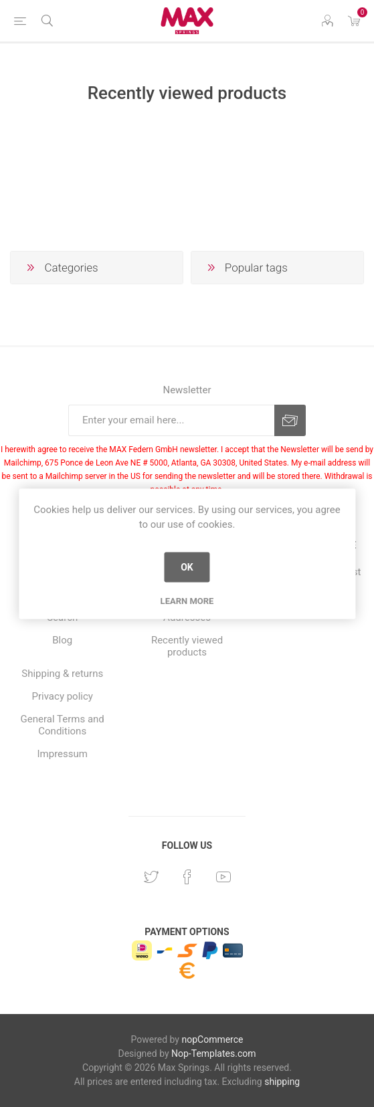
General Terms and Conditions (62, 725)
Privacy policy (62, 696)
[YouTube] (223, 877)
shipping (282, 1081)
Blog (62, 640)
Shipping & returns (62, 674)
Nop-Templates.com (213, 1053)
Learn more (187, 600)
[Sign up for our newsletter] (171, 420)
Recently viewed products (187, 646)
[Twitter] (151, 877)
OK (187, 567)
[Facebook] (187, 877)
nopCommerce (212, 1039)
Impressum (62, 754)
